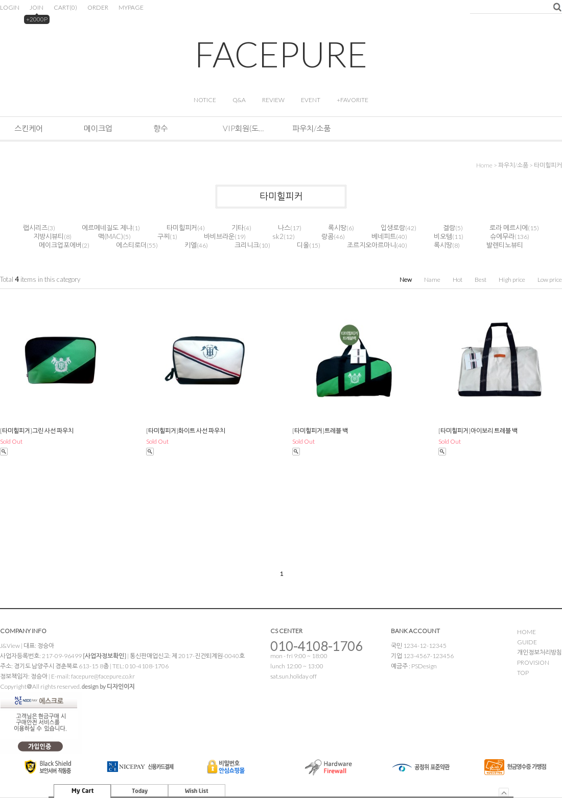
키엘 (190, 245)
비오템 (443, 236)
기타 (237, 228)
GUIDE (527, 642)
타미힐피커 (548, 165)
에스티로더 (131, 245)
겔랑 (449, 228)
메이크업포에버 (60, 245)
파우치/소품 (311, 128)
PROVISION (533, 662)
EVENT (310, 100)
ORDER (97, 7)
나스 (284, 228)
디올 (303, 245)
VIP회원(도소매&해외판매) (243, 128)
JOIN (36, 7)
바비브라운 (219, 236)
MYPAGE (131, 7)
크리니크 (247, 245)
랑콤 (327, 236)
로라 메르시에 (508, 228)
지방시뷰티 (48, 236)
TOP (523, 672)
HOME (526, 632)
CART (65, 7)
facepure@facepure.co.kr (103, 676)
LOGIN (9, 7)
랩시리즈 (35, 228)
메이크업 (98, 128)
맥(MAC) (110, 236)
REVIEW (273, 100)
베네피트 (383, 236)
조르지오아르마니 (371, 245)
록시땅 (337, 228)
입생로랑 (393, 228)
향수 (160, 128)
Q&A (239, 100)
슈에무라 (502, 236)
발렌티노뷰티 (504, 245)
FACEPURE (281, 54)
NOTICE (205, 100)
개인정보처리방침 (539, 652)
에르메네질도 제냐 (107, 228)
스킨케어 (28, 128)
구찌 (163, 236)
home (484, 165)
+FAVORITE (352, 100)
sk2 (278, 236)
